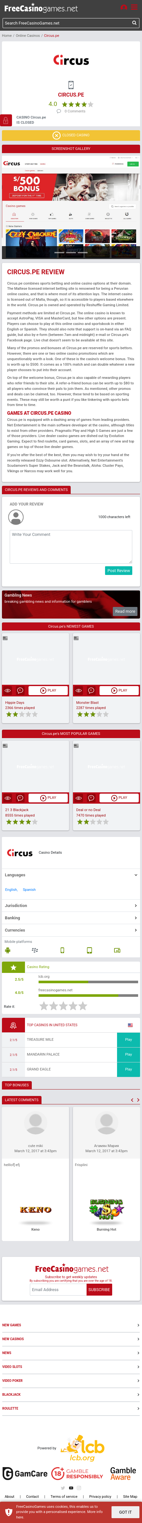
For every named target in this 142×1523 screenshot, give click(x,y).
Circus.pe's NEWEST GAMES (71, 626)
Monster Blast (87, 703)
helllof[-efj (12, 1165)
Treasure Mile (40, 1040)
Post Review (118, 570)
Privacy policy (100, 1497)
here (19, 1517)
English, (11, 890)
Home (7, 36)
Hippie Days (14, 703)
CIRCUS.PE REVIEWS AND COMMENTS (36, 490)
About (9, 1497)
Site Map (130, 1497)
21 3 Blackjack (17, 810)
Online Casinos (28, 36)
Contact (32, 1497)
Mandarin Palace (43, 1054)
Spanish (29, 890)
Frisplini (81, 1165)
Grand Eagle (39, 1069)
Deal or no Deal (88, 810)
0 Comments (75, 111)
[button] (132, 1100)
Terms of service (64, 1497)
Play (128, 1040)
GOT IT (125, 1512)
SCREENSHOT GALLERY (71, 149)
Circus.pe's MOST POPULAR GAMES (71, 734)
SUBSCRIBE (99, 1289)
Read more (125, 611)
